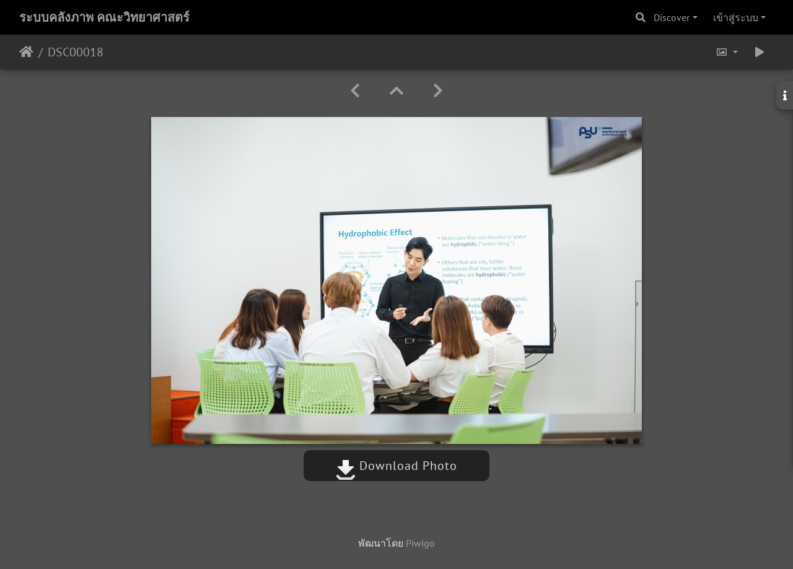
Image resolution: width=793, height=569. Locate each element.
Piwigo (420, 543)
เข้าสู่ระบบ (735, 17)
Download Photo (396, 466)
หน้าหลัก (26, 52)
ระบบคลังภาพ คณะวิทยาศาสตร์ (104, 17)
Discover (672, 17)
